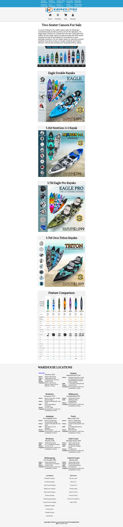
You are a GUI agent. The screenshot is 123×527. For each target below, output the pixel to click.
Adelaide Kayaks (50, 505)
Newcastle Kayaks (49, 492)
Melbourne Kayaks (49, 489)
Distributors (49, 516)
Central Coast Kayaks (49, 502)
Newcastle (42, 373)
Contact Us (73, 485)
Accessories (50, 509)
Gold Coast (73, 439)
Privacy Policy (73, 495)
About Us (73, 482)
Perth (73, 416)
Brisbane (50, 394)
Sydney (73, 373)
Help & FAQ (73, 502)
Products (58, 17)
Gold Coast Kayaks (50, 485)
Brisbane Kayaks (50, 478)
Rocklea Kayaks (50, 482)
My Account (73, 478)
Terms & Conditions (73, 499)
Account (73, 17)
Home (50, 17)
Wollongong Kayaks (50, 499)
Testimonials (73, 489)
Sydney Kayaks (49, 495)
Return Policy (73, 492)
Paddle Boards (49, 512)
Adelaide (50, 416)
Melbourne (73, 394)
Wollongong (49, 458)
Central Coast (73, 458)
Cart (65, 17)
